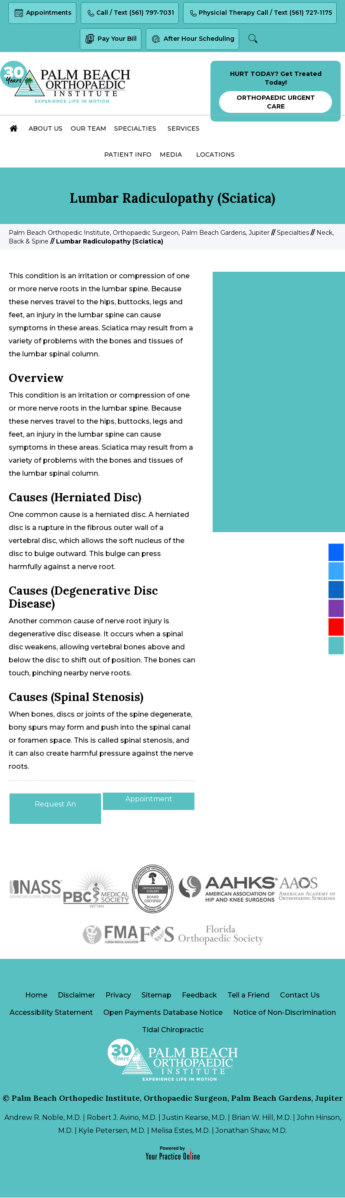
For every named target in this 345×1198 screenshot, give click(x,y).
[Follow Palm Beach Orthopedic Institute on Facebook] (336, 552)
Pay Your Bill (110, 39)
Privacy (118, 995)
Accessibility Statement (51, 1013)
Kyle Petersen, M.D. (112, 1131)
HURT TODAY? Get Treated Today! (275, 91)
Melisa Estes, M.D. (180, 1131)
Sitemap (156, 995)
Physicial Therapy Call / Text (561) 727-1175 (260, 13)
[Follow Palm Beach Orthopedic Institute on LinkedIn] (336, 590)
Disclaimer (76, 995)
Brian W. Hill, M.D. (261, 1118)
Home (36, 995)
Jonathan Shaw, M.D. (251, 1131)
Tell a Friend (248, 995)
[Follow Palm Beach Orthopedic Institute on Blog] (336, 646)
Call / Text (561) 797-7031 (129, 13)
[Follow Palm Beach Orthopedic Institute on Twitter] (336, 571)
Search (253, 38)
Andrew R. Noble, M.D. (42, 1118)
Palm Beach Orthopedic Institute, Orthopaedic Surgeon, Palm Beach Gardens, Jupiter (139, 233)
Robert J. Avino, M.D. (122, 1118)
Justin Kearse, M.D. (194, 1118)
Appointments (42, 13)
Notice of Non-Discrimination (284, 1013)
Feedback (199, 995)
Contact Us (300, 995)
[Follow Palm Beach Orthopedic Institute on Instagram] (336, 608)
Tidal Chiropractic (173, 1030)
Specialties (293, 233)
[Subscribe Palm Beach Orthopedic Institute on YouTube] (336, 627)
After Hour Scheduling (192, 39)
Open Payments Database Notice (163, 1013)
